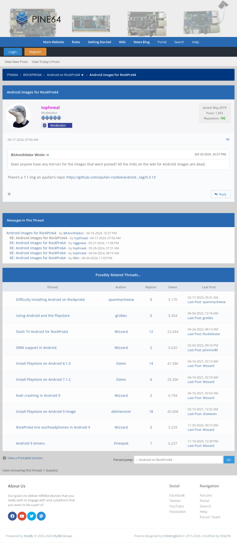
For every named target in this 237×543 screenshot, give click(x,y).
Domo (121, 363)
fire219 (225, 536)
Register (35, 52)
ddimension (121, 411)
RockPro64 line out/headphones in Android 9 (53, 427)
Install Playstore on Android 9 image (46, 411)
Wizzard (121, 331)
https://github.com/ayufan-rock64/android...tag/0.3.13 (111, 177)
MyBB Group (62, 536)
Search (179, 42)
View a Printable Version (25, 458)
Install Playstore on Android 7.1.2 (43, 379)
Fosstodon (177, 511)
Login (13, 52)
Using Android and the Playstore (43, 315)
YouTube (176, 506)
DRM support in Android (36, 347)
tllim (76, 258)
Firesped (121, 443)
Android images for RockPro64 (31, 233)
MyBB (28, 536)
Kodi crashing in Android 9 (38, 395)
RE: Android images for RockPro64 (38, 242)
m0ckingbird (172, 536)
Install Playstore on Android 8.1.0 (43, 363)
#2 (227, 139)
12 (151, 331)
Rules (76, 42)
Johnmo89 (210, 350)
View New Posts (16, 61)
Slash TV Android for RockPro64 (42, 331)
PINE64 (12, 74)
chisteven (210, 414)
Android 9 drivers (30, 443)
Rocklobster (211, 334)
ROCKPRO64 (32, 74)
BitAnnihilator (73, 233)
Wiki (122, 42)
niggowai (79, 243)
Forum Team (210, 517)
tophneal (81, 238)
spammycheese (121, 299)
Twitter (175, 500)
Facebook (177, 495)
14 (151, 363)
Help (195, 42)
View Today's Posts (46, 61)
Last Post (194, 302)
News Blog (142, 42)
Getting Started (99, 42)
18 (151, 411)
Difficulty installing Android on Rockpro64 (50, 299)
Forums (206, 495)
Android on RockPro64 (63, 74)
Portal (162, 42)
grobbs (121, 315)
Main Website (53, 42)
